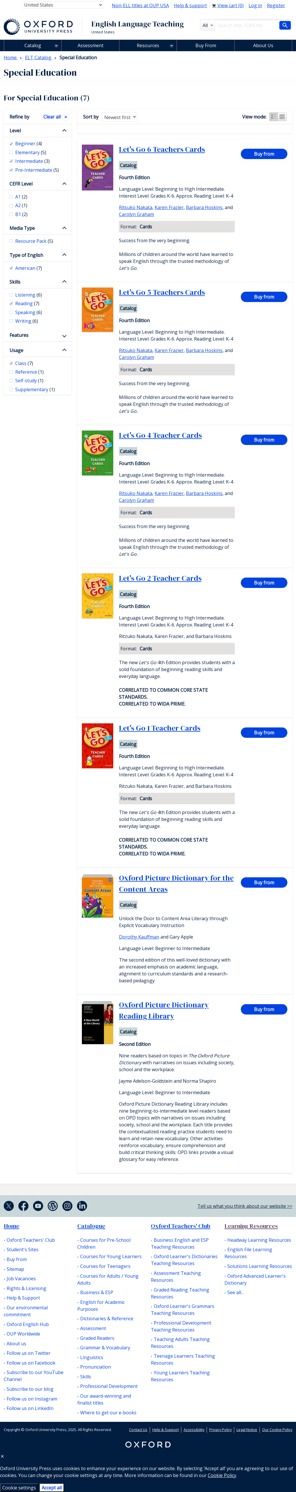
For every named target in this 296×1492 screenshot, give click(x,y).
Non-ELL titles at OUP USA (140, 5)
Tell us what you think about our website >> (244, 1206)
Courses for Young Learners (111, 1256)
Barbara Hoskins (204, 207)
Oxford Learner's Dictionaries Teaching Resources (184, 1259)
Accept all (52, 1488)
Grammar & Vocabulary (105, 1347)
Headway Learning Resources (259, 1240)
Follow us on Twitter (29, 1353)
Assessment (90, 45)
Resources (148, 45)
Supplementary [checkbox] (35, 389)
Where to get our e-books (108, 1412)
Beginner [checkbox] (28, 143)
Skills (14, 282)
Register (276, 5)
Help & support (190, 5)
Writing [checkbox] (26, 321)
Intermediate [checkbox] (32, 161)
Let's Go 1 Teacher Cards (159, 728)
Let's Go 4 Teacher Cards (160, 435)
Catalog (32, 45)
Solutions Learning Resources (259, 1266)
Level (15, 130)
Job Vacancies (21, 1278)
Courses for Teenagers (105, 1266)
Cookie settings (19, 1488)
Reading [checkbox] (27, 303)
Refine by (19, 117)
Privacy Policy (220, 1429)
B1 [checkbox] (21, 214)
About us (16, 1343)
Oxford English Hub (28, 1324)
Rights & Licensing (26, 1288)
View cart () (228, 5)
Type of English (26, 255)
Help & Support (23, 1298)
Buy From (205, 45)
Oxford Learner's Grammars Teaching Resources (182, 1309)
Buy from (264, 154)
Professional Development (109, 1386)
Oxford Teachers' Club (31, 1240)
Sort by (91, 117)
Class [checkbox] (24, 363)
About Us (263, 45)
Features (18, 335)
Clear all (52, 117)
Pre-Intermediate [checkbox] (37, 170)
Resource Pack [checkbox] (34, 241)
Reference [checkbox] (29, 372)
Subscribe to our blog (30, 1389)
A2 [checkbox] (21, 205)
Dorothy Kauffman (139, 937)
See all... (235, 1292)
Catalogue (91, 1226)
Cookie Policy (222, 1475)
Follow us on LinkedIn (30, 1408)
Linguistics (91, 1357)
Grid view (282, 116)
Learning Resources (251, 1226)
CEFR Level (20, 184)
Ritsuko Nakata (135, 207)
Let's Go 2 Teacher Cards (160, 578)
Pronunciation (95, 1367)
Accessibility (194, 1429)
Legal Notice (247, 1429)
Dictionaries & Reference (106, 1318)
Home (11, 1226)
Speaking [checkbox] (28, 312)
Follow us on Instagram (32, 1399)
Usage (16, 350)
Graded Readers (97, 1338)
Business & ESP (96, 1292)
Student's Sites (23, 1249)
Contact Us (138, 1429)
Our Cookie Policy (277, 1429)
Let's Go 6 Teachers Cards (162, 149)
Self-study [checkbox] (29, 380)
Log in (255, 5)
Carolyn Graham (136, 214)
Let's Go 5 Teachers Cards (162, 292)
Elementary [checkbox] (30, 152)
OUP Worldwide (23, 1334)
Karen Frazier (169, 207)
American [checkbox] (28, 268)
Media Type (22, 228)
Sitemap (15, 1269)
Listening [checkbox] (28, 295)
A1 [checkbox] (21, 197)
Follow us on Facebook (31, 1363)
